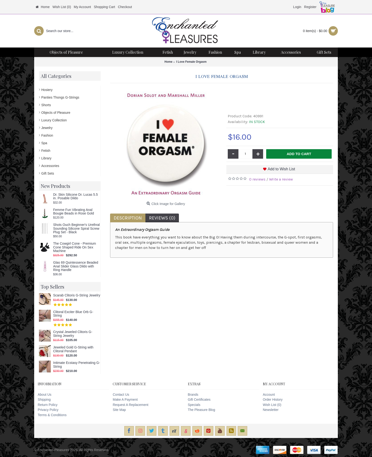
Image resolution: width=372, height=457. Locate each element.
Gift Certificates (199, 399)
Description (128, 218)
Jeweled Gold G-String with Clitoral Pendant (73, 349)
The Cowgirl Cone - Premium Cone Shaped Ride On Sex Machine (74, 247)
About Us (44, 394)
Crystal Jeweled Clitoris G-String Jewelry (72, 333)
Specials (194, 405)
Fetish (45, 150)
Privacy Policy (48, 410)
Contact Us (121, 394)
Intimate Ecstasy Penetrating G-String (76, 364)
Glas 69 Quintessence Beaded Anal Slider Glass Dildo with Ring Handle (75, 266)
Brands (193, 394)
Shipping (44, 399)
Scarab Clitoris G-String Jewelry (76, 295)
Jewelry (46, 128)
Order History (273, 399)
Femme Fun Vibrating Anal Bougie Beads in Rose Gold (73, 211)
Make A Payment (125, 399)
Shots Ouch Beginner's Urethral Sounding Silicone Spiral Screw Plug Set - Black (76, 228)
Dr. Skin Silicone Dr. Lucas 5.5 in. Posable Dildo (75, 196)
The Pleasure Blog (201, 410)
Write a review (281, 179)
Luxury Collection (54, 120)
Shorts (46, 105)
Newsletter (271, 410)
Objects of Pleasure (55, 112)
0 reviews (257, 179)
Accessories (50, 166)
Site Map (119, 410)
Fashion (47, 135)
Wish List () (272, 405)
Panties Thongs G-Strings (60, 97)
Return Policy (47, 405)
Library (46, 158)
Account (269, 394)
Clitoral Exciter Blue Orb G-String (73, 313)
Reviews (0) (162, 218)
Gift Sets (47, 173)
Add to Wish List (281, 169)
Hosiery (46, 90)
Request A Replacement (130, 405)
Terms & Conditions (52, 415)
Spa (44, 143)
